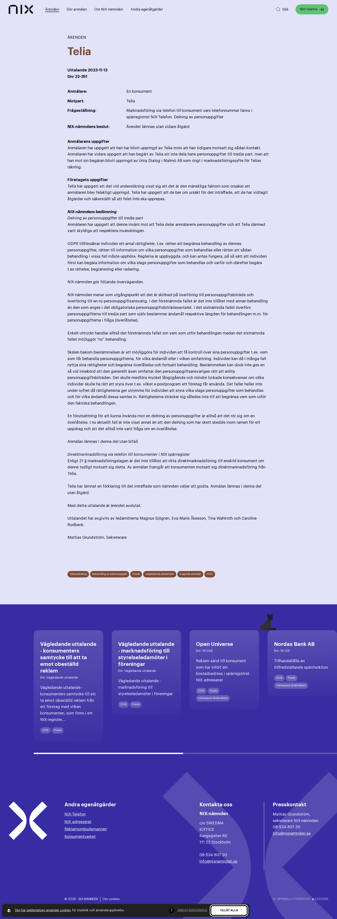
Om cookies (111, 899)
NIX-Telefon (312, 9)
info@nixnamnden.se (218, 861)
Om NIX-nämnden (108, 9)
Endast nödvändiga (192, 910)
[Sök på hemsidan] (282, 9)
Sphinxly (283, 899)
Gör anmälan (77, 9)
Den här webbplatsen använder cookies (43, 910)
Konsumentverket (80, 837)
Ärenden (52, 9)
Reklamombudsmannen (85, 829)
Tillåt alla (229, 910)
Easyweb (320, 899)
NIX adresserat (77, 822)
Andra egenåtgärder (147, 9)
